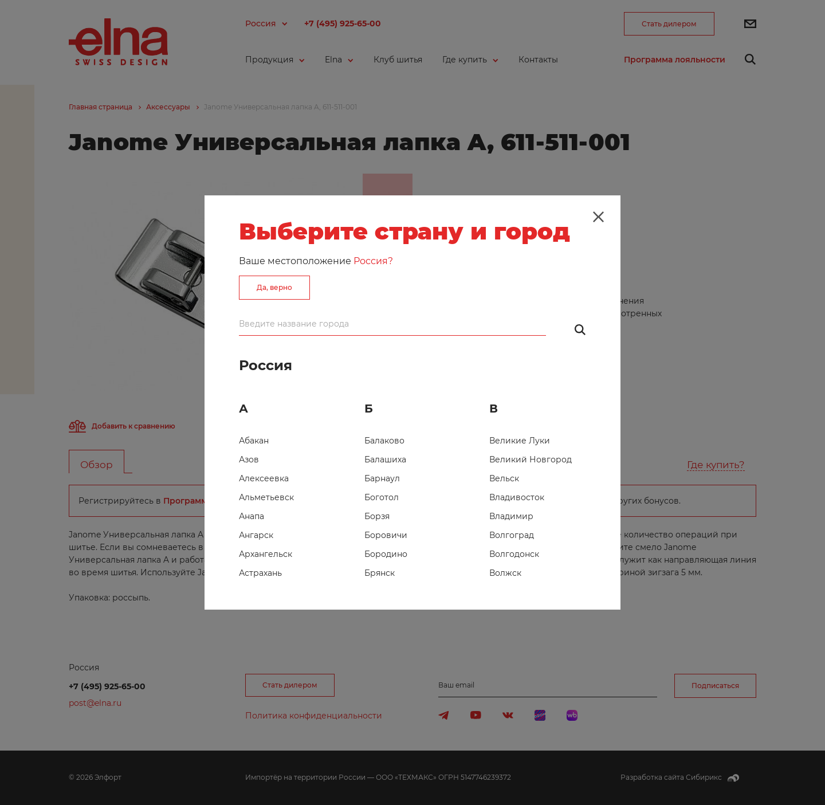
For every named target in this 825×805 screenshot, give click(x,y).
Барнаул (382, 478)
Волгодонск (514, 554)
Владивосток (516, 497)
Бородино (385, 554)
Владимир (511, 516)
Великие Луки (519, 440)
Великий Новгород (530, 459)
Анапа (251, 516)
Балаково (384, 440)
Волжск (505, 573)
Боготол (381, 497)
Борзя (377, 516)
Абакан (254, 440)
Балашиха (385, 459)
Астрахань (260, 573)
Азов (249, 459)
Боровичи (385, 535)
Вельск (504, 478)
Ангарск (256, 535)
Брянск (379, 573)
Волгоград (511, 535)
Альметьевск (266, 497)
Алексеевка (264, 478)
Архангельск (265, 554)
